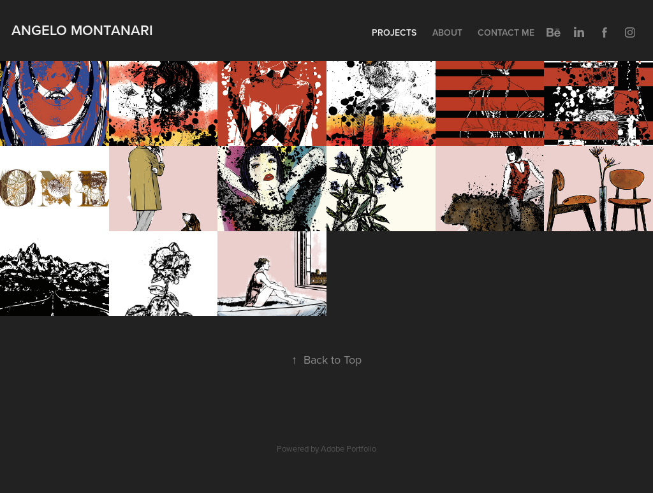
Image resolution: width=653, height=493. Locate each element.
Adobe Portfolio (348, 448)
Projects (394, 32)
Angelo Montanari (82, 30)
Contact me (506, 32)
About (447, 32)
